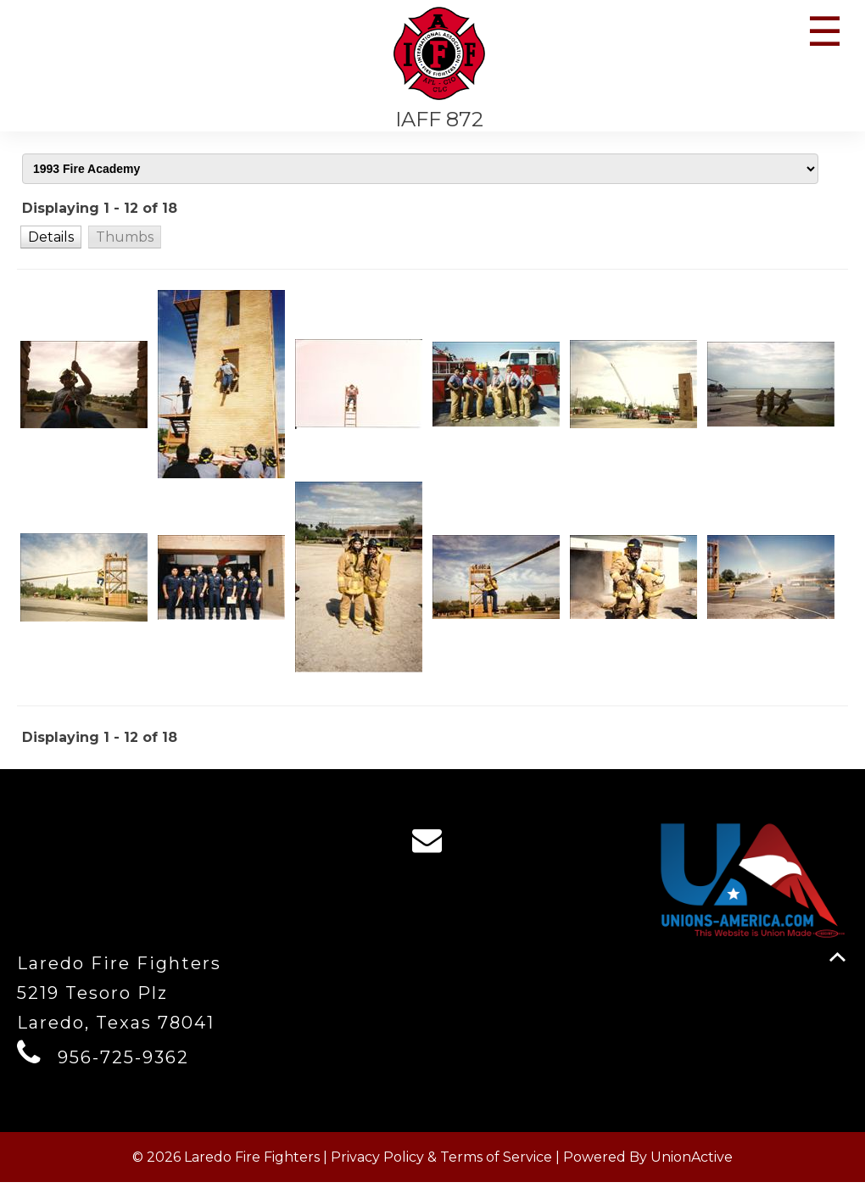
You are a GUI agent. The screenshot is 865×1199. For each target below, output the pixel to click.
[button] (51, 245)
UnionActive (691, 1174)
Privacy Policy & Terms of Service (441, 1174)
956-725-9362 (123, 1074)
